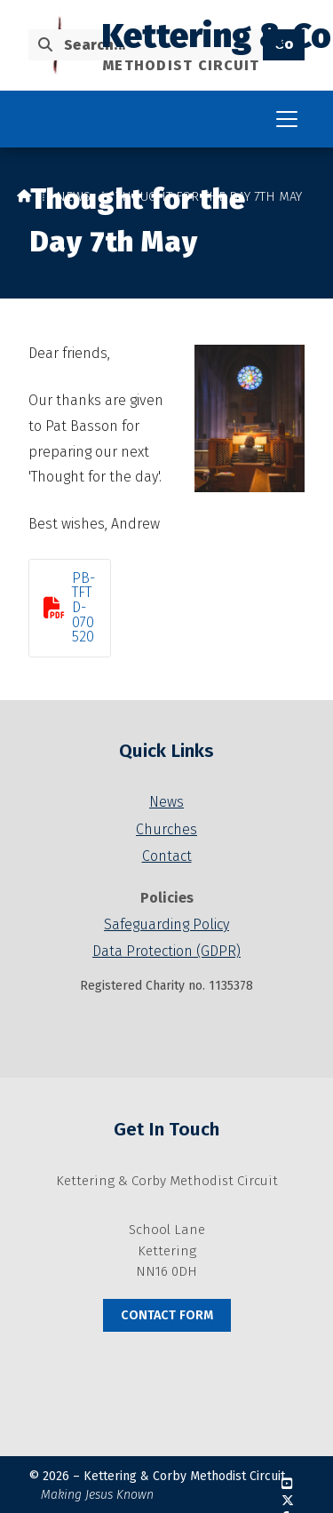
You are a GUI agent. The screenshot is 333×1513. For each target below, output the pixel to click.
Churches (166, 829)
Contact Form (167, 1315)
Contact (167, 856)
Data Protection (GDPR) (166, 951)
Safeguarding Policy (166, 924)
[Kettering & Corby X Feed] (287, 1501)
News (73, 196)
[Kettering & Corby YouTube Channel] (286, 1484)
